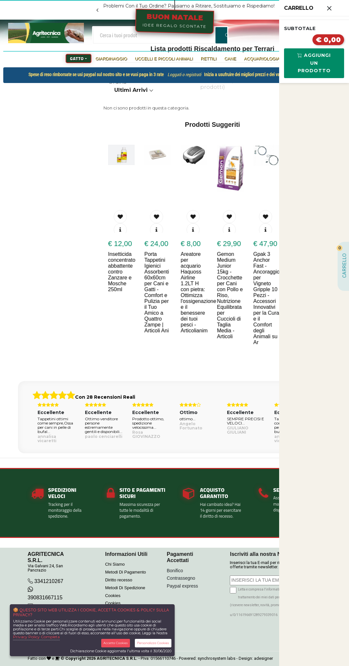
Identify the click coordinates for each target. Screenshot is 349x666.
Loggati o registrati (184, 74)
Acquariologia (261, 58)
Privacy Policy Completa (36, 636)
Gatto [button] (77, 58)
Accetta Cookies (115, 643)
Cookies (112, 595)
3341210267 (48, 581)
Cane (230, 58)
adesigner (263, 658)
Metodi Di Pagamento (125, 572)
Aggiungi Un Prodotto (314, 63)
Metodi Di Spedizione (125, 587)
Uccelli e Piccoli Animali (164, 58)
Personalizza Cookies (153, 643)
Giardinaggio (111, 58)
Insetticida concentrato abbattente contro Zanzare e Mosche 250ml (122, 271)
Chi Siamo (115, 564)
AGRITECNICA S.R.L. (117, 658)
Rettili (208, 58)
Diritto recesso (118, 579)
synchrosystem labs (216, 658)
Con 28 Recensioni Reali (105, 397)
